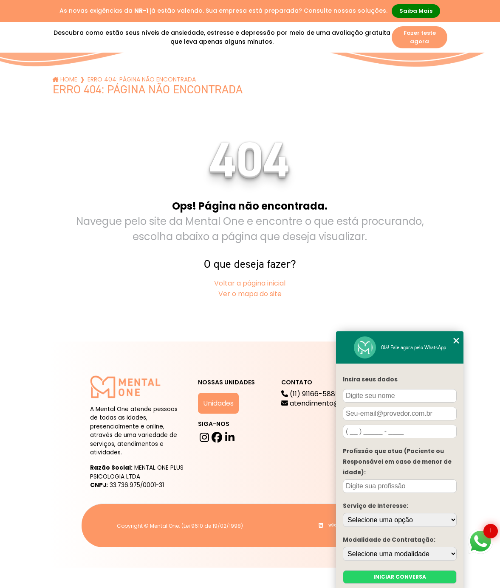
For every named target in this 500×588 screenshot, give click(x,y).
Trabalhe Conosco (295, 72)
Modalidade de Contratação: (389, 540)
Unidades (218, 403)
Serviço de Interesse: (375, 506)
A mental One (80, 72)
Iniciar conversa (399, 576)
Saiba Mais (415, 11)
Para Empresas (357, 72)
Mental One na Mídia (226, 72)
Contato (403, 72)
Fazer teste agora (420, 37)
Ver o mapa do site (250, 294)
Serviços (133, 72)
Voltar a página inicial (249, 283)
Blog (170, 72)
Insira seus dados (370, 379)
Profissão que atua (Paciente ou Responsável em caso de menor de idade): (397, 461)
